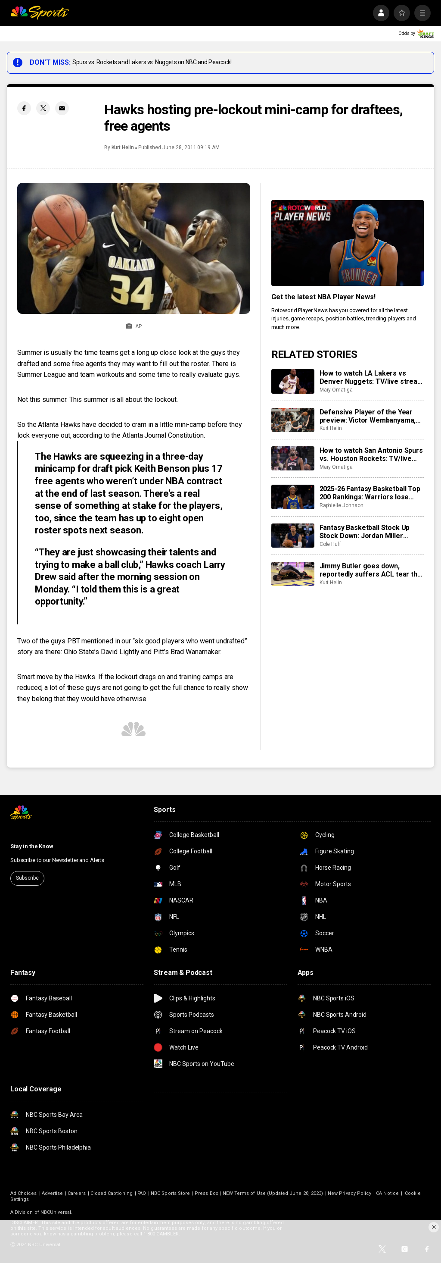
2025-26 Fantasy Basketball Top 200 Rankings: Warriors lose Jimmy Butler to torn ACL (370, 493)
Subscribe (27, 878)
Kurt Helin (123, 147)
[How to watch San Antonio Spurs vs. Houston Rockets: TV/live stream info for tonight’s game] (292, 458)
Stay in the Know (31, 846)
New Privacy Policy (349, 1193)
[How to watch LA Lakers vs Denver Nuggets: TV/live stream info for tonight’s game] (292, 381)
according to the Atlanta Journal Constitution (138, 435)
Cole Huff (330, 544)
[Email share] (62, 108)
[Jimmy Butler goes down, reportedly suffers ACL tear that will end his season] (292, 574)
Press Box (206, 1193)
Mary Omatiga (336, 390)
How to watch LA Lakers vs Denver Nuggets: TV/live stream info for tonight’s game (371, 377)
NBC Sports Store (170, 1193)
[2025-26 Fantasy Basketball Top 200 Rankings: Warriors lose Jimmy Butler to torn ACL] (292, 497)
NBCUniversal (55, 1212)
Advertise (52, 1193)
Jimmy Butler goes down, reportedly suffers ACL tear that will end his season (372, 570)
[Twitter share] (43, 108)
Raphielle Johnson (341, 505)
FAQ (141, 1193)
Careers (76, 1193)
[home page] (39, 13)
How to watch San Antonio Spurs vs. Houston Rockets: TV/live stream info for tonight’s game (371, 454)
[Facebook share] (24, 108)
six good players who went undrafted (189, 641)
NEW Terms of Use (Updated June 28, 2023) (273, 1193)
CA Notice (387, 1193)
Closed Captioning (111, 1193)
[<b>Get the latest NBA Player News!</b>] (347, 243)
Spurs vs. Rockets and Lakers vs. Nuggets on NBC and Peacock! (152, 62)
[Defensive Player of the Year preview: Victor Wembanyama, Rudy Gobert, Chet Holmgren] (292, 420)
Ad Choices (23, 1193)
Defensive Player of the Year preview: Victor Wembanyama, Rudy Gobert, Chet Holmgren (368, 416)
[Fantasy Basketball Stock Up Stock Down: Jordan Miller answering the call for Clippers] (292, 535)
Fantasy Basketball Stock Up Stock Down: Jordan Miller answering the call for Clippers (369, 531)
